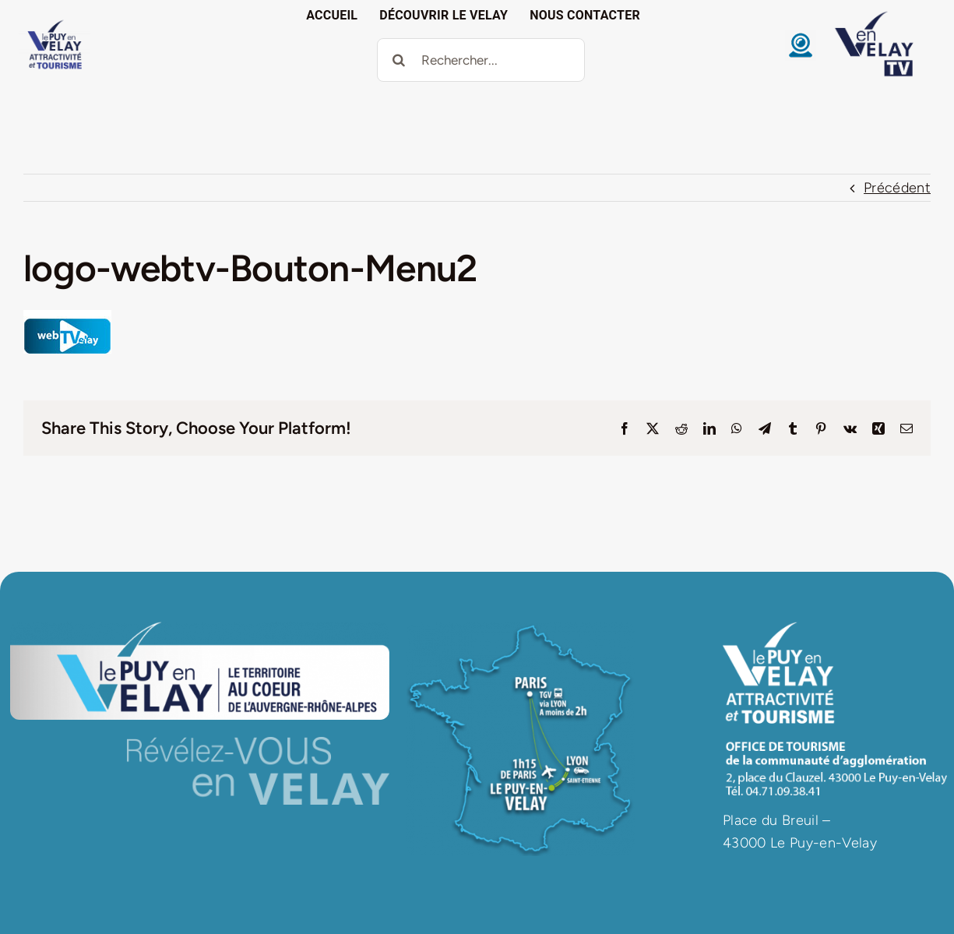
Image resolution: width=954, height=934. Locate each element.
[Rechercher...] (481, 60)
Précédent (897, 187)
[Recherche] (399, 60)
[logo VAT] (54, 23)
